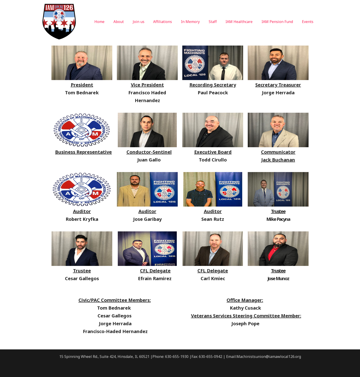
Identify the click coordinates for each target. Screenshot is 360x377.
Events (308, 21)
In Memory (197, 21)
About (130, 21)
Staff (218, 21)
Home (112, 21)
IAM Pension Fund (279, 21)
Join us (148, 21)
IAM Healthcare (242, 21)
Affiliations (171, 21)
